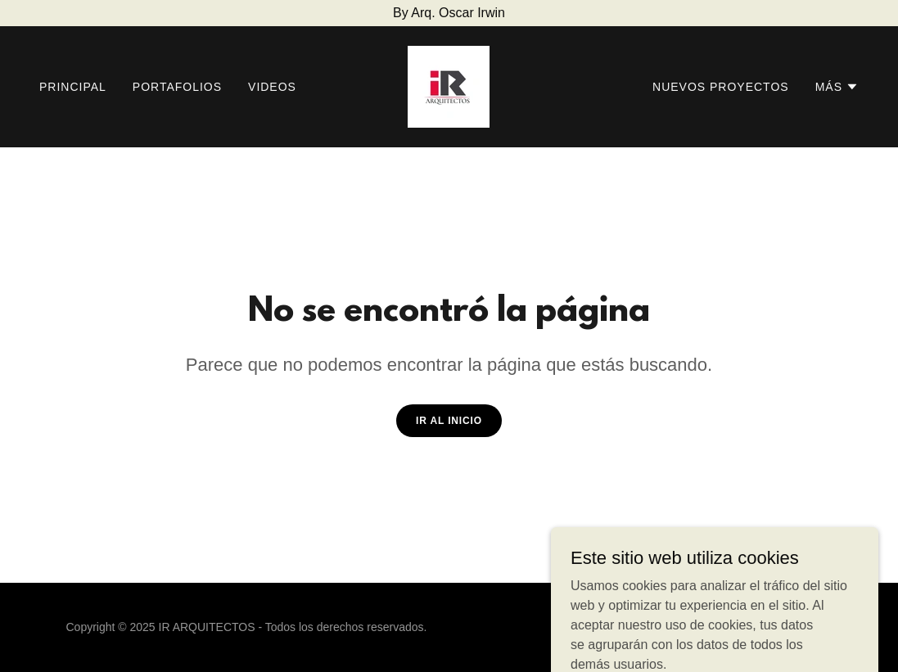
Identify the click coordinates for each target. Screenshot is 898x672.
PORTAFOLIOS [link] (177, 86)
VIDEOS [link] (272, 86)
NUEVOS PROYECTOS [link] (720, 86)
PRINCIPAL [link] (72, 86)
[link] (449, 85)
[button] (837, 87)
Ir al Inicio (449, 420)
